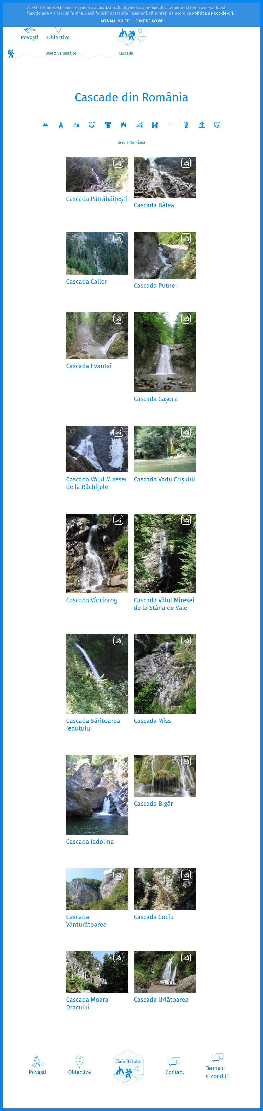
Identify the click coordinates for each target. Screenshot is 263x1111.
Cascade (126, 53)
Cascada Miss (152, 721)
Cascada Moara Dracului (87, 1004)
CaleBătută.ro (131, 29)
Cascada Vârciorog (91, 601)
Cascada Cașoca (156, 399)
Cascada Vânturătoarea (86, 921)
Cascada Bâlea (154, 206)
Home (11, 53)
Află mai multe (115, 21)
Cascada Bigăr (153, 804)
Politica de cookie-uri (212, 13)
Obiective (58, 38)
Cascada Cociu (154, 917)
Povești (29, 38)
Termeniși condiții (218, 1073)
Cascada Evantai (89, 367)
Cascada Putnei (155, 286)
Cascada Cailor (86, 282)
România (137, 142)
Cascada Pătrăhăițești (96, 199)
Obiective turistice (60, 53)
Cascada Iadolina (90, 842)
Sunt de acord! (150, 21)
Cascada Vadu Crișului (164, 480)
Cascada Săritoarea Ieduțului (93, 725)
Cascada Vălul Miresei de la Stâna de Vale (164, 604)
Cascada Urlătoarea (161, 1000)
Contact (175, 1072)
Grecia (123, 142)
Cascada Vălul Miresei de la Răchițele (96, 483)
